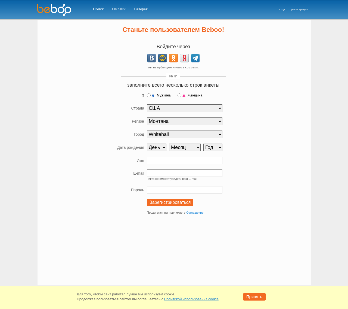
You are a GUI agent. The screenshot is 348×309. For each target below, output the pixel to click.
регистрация (299, 9)
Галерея (141, 9)
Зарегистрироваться (170, 202)
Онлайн (119, 9)
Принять (254, 296)
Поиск (98, 9)
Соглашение (195, 212)
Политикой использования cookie (191, 299)
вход (282, 9)
